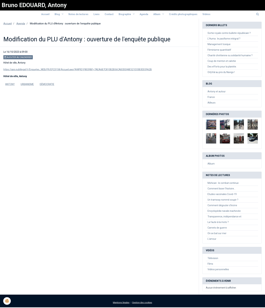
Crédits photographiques (183, 14)
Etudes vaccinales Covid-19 (222, 194)
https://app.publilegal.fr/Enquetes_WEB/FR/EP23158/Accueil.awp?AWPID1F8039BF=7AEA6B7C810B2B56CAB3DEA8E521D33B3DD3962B (77, 70)
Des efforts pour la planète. (222, 67)
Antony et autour (217, 92)
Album (157, 14)
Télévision (213, 259)
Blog (57, 14)
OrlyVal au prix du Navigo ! (221, 72)
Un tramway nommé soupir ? (223, 200)
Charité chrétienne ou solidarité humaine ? (230, 56)
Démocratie (47, 85)
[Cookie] (7, 301)
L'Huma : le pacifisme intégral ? (224, 39)
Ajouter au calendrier (18, 58)
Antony (10, 85)
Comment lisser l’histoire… (221, 189)
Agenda (144, 14)
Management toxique (219, 45)
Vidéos (206, 14)
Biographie (125, 14)
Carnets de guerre (217, 228)
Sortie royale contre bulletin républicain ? (229, 33)
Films (210, 264)
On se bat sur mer (217, 234)
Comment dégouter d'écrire (222, 206)
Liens (96, 14)
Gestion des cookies (142, 303)
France (211, 97)
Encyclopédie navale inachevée (224, 211)
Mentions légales (121, 303)
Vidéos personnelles (218, 270)
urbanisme (27, 85)
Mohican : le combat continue (223, 183)
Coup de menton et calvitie (222, 61)
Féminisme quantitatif (219, 50)
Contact (109, 14)
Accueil (45, 14)
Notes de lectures (78, 14)
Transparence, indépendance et (224, 217)
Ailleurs (211, 103)
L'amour (212, 239)
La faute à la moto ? (218, 222)
